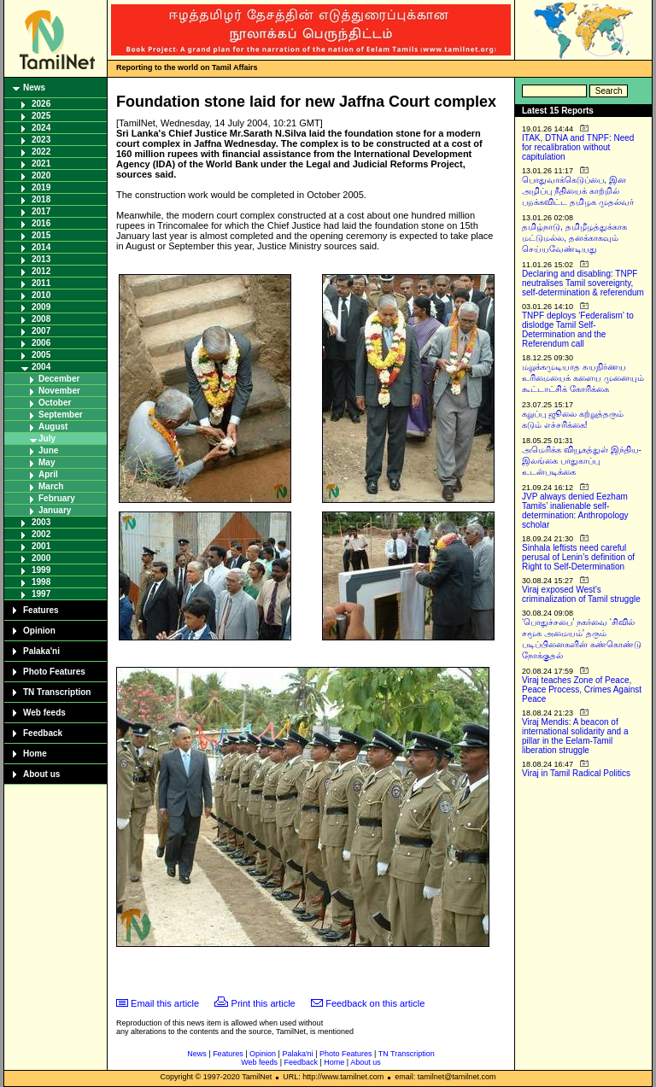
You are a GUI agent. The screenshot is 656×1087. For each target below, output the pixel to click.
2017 (41, 211)
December (58, 378)
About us (41, 774)
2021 (41, 163)
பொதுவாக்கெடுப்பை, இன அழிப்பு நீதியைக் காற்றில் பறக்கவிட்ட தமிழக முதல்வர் (578, 191)
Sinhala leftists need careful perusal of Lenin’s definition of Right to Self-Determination (578, 557)
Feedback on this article (375, 1003)
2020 (41, 175)
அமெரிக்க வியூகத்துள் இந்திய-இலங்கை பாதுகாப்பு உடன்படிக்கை (581, 460)
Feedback (42, 733)
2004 (41, 366)
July (47, 438)
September (60, 414)
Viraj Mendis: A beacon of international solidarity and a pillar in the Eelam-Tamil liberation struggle (575, 736)
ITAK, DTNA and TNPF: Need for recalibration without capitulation (578, 147)
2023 (41, 139)
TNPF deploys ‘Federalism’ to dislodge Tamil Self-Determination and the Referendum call (578, 329)
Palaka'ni (41, 651)
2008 (41, 319)
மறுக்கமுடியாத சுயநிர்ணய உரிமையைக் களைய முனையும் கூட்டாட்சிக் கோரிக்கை (583, 378)
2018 (41, 199)
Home (35, 753)
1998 (41, 582)
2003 (41, 522)
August (52, 426)
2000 (41, 558)
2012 (41, 271)
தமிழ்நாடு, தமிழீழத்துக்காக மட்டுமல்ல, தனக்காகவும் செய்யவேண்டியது (574, 238)
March (50, 486)
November (59, 390)
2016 (41, 223)
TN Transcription (57, 692)
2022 (41, 151)
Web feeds (44, 712)
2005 (41, 354)
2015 (41, 235)
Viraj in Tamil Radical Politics (576, 773)
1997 (41, 594)
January (54, 510)
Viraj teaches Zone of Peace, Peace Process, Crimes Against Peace (581, 689)
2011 (41, 283)
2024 (41, 127)
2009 (41, 307)
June (48, 450)
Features (41, 610)
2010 (41, 295)
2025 (41, 115)
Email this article (165, 1003)
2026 (41, 103)
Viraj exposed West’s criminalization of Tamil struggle (581, 594)
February (56, 498)
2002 (41, 534)
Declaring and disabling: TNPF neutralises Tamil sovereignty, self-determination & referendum (583, 283)
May (46, 462)
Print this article (263, 1003)
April (48, 474)
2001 (41, 546)
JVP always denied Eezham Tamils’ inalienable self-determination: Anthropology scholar (575, 510)
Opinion (39, 630)
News (34, 87)
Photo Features (54, 671)
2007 (41, 331)
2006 (41, 343)
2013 (41, 259)
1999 (41, 570)
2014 (41, 247)
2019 (41, 187)
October (54, 402)
